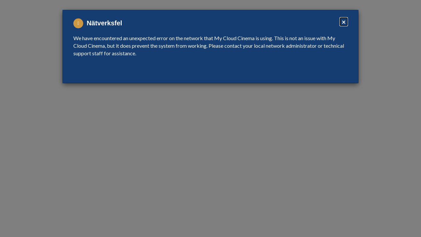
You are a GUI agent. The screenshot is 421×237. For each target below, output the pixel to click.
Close (337, 69)
